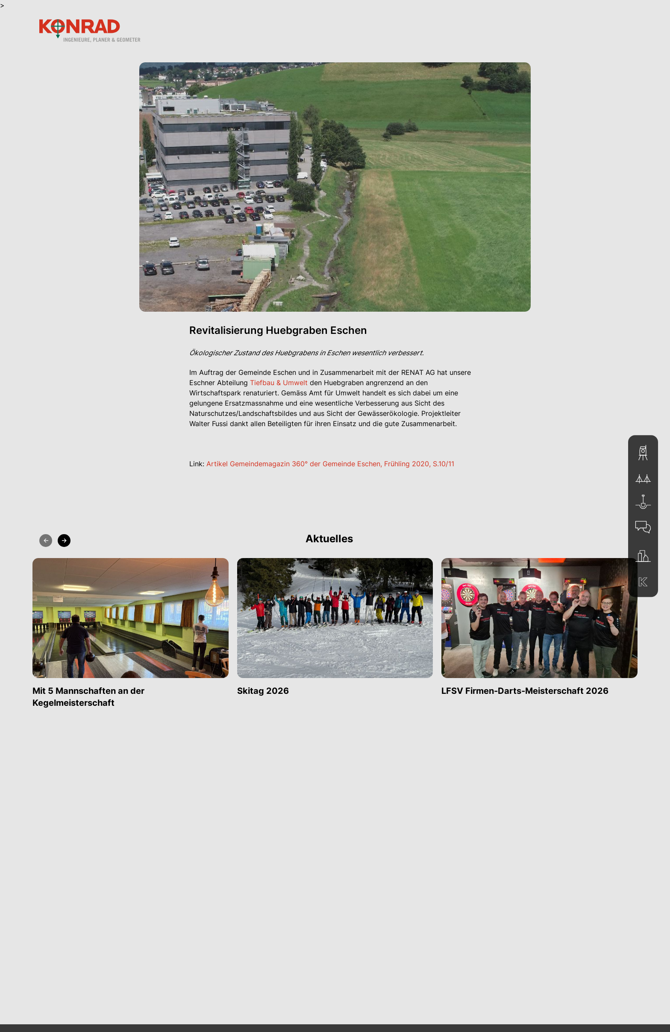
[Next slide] (64, 540)
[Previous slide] (45, 540)
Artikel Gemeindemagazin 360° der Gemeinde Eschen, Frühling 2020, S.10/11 (330, 463)
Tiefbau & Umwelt (279, 382)
